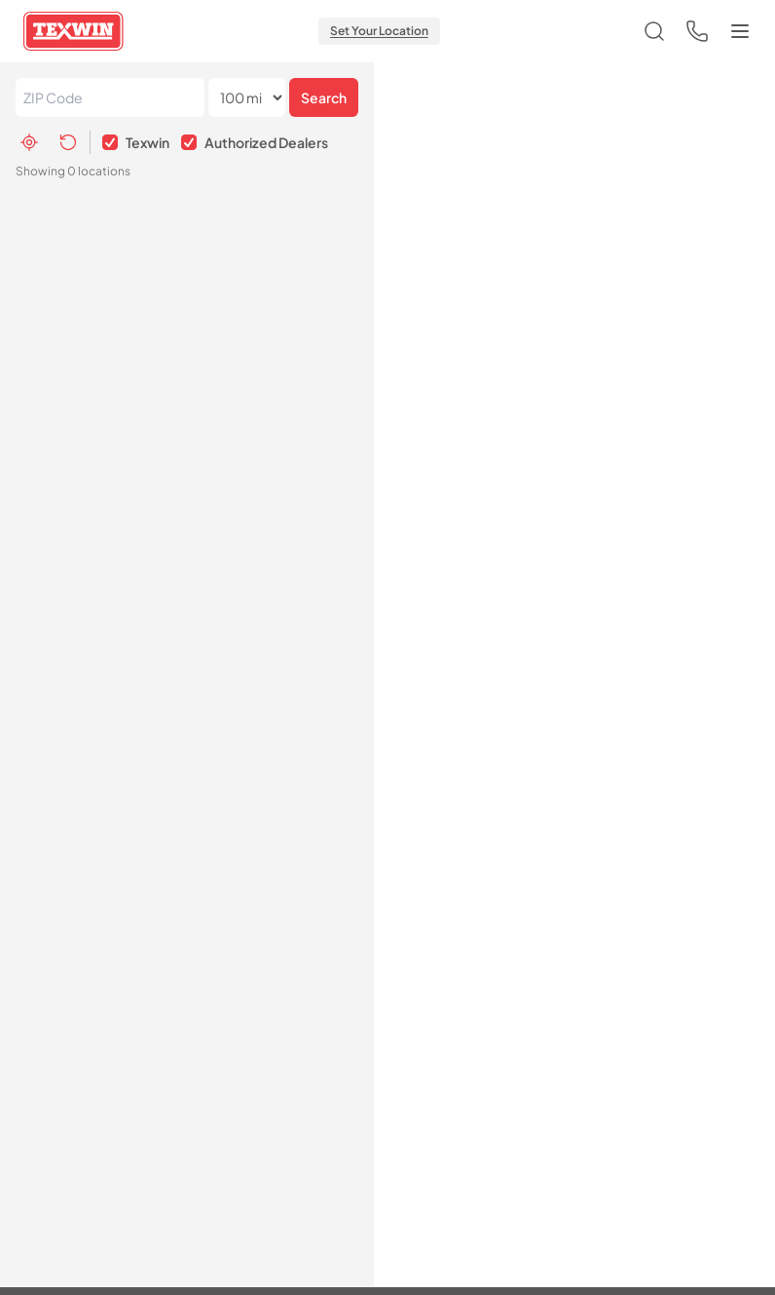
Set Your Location (379, 30)
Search (324, 97)
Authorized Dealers (266, 142)
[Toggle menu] (739, 31)
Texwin (147, 142)
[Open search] (654, 31)
